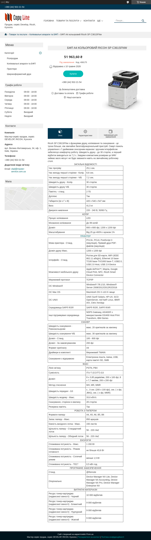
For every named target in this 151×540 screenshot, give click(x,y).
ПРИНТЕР (85, 236)
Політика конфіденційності (112, 537)
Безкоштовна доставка (73, 89)
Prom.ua (89, 534)
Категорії (9, 53)
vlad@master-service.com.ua (18, 170)
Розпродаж (12, 58)
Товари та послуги (67, 20)
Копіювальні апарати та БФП (43, 34)
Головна (49, 20)
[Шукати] (142, 21)
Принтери (12, 69)
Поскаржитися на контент (89, 537)
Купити (73, 74)
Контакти (89, 20)
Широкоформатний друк (19, 74)
